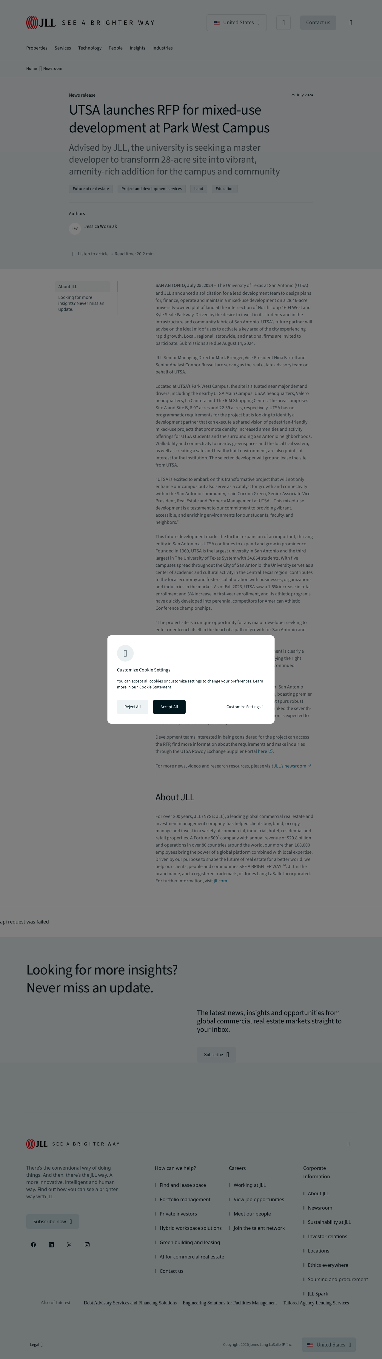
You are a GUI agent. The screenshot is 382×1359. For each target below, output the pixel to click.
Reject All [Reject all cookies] (132, 707)
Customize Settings (245, 707)
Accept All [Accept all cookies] (169, 707)
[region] (191, 679)
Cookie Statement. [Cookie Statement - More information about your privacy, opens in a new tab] (155, 687)
